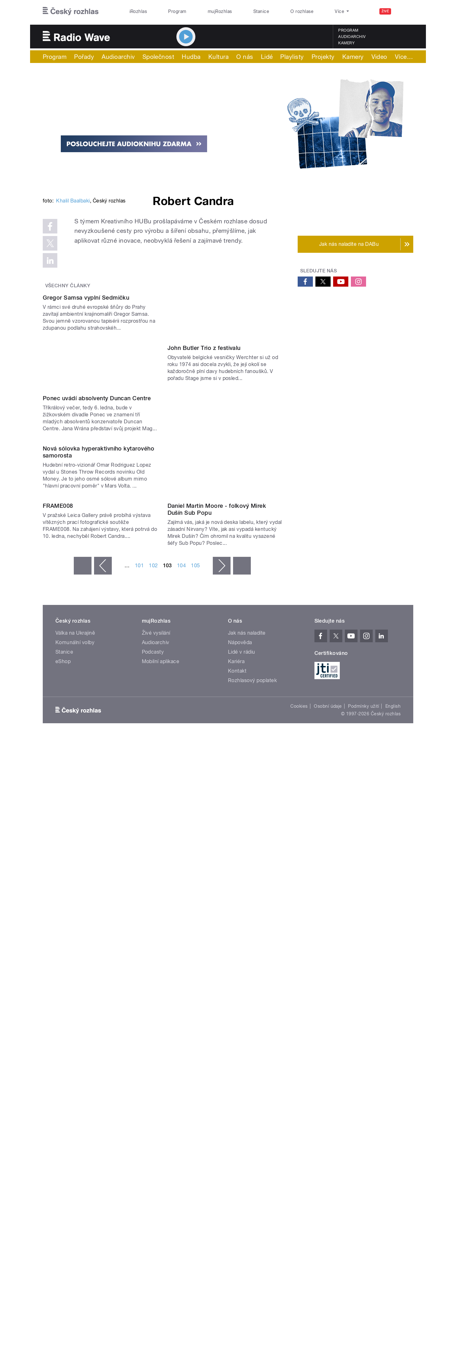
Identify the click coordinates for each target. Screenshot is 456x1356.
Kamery (346, 43)
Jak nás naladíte (247, 1050)
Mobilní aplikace (161, 1079)
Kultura (218, 56)
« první (83, 983)
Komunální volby (74, 1060)
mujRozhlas (220, 11)
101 (139, 983)
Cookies (298, 1123)
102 (153, 983)
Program (177, 11)
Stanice (261, 11)
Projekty (323, 56)
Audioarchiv (351, 36)
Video (379, 56)
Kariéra (236, 1079)
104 (181, 983)
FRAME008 (58, 923)
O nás (244, 56)
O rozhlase (302, 11)
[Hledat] (404, 11)
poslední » (242, 983)
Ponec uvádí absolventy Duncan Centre (97, 686)
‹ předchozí (103, 983)
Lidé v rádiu (241, 1069)
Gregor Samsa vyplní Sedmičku (86, 457)
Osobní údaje (328, 1123)
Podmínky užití (363, 1123)
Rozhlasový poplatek (252, 1098)
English (393, 1123)
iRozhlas (138, 11)
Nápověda (240, 1060)
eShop (63, 1079)
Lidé (267, 56)
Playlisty (292, 56)
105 (195, 983)
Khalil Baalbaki (73, 296)
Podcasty (153, 1069)
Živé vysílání (156, 1050)
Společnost (158, 56)
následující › (222, 983)
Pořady (84, 56)
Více (404, 56)
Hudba (191, 56)
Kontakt (237, 1088)
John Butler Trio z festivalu (204, 572)
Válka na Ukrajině (75, 1050)
